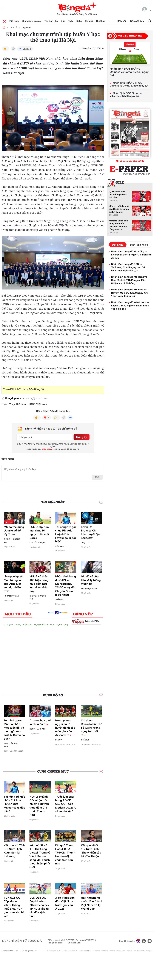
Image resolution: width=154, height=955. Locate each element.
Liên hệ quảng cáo (29, 950)
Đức (63, 21)
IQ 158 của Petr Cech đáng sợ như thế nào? (118, 194)
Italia (79, 21)
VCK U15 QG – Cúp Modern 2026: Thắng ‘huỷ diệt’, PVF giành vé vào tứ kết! (14, 906)
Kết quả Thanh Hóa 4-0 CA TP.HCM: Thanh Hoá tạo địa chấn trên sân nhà (65, 853)
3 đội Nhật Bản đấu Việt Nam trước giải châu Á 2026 (65, 902)
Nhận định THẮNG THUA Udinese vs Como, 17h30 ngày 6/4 (129, 84)
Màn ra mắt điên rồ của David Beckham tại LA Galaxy (119, 209)
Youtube (31, 389)
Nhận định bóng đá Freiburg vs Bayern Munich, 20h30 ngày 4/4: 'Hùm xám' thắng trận (129, 292)
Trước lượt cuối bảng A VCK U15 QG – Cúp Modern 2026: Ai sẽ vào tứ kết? (65, 803)
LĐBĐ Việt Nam (38, 404)
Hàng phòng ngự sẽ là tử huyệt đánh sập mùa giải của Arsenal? (65, 727)
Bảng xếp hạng (83, 614)
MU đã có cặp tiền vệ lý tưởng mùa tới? (91, 579)
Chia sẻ (27, 48)
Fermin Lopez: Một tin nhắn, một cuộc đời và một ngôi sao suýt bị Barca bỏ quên (14, 728)
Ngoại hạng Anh (12, 595)
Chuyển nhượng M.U (12, 539)
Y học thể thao (17, 404)
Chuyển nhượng (37, 542)
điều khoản (47, 448)
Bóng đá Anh (137, 21)
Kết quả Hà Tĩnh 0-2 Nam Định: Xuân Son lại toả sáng (14, 850)
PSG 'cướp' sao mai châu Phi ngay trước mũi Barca (39, 531)
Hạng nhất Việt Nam (44, 623)
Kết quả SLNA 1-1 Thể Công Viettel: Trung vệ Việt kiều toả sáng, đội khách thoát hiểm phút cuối (39, 855)
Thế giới (89, 21)
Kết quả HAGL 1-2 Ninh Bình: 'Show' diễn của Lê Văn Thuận (91, 850)
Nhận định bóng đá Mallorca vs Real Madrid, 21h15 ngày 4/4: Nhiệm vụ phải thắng (129, 280)
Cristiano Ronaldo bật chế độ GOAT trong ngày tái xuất (91, 727)
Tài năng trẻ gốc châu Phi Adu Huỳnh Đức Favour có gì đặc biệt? (65, 533)
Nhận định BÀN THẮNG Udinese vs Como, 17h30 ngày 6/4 (129, 72)
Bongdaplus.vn (13, 398)
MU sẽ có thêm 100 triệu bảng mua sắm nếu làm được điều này (38, 583)
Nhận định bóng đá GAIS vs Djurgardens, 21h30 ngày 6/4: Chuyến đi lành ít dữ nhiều (65, 584)
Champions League (32, 21)
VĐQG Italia (86, 542)
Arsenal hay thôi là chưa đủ (40, 721)
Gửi (97, 476)
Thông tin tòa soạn (10, 950)
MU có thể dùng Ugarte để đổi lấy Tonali (14, 529)
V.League (8, 623)
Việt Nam (14, 21)
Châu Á (13, 27)
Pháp (70, 21)
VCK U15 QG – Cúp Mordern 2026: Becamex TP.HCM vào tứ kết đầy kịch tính (39, 906)
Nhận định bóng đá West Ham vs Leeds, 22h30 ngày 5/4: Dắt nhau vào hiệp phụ (130, 305)
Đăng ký (81, 436)
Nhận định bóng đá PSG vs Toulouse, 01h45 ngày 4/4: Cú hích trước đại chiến (128, 267)
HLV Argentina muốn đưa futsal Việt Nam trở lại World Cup (91, 902)
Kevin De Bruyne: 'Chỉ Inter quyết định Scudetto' (91, 531)
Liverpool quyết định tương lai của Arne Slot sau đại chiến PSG (14, 583)
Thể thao (100, 21)
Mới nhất (121, 21)
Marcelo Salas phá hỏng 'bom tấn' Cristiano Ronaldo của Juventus (118, 225)
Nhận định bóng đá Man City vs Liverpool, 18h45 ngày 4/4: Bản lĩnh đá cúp (131, 254)
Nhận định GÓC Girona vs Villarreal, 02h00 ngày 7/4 (126, 94)
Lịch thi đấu (18, 613)
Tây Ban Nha (51, 21)
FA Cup (58, 739)
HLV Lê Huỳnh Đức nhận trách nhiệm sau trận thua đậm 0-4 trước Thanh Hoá (39, 805)
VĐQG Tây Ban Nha (10, 744)
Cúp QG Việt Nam (23, 623)
